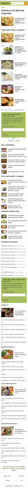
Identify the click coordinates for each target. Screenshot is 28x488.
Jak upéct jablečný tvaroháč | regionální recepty (13, 403)
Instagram (17, 140)
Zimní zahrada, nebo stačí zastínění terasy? (12, 334)
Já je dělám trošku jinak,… (7, 272)
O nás (16, 466)
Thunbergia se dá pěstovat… (8, 245)
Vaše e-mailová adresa (8, 126)
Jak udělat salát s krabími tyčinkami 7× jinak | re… (14, 448)
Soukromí (18, 468)
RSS (21, 480)
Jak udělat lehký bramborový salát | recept (20, 101)
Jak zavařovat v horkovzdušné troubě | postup (13, 380)
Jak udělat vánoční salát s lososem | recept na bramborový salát (20, 21)
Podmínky (12, 468)
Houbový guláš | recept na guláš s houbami (12, 377)
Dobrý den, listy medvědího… (8, 255)
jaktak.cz (5, 466)
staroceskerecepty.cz (9, 383)
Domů (2, 7)
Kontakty (11, 466)
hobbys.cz (4, 305)
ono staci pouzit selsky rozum (9, 249)
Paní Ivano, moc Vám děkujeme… (9, 267)
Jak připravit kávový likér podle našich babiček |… (14, 415)
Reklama (21, 466)
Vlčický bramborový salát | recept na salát (12, 366)
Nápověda (5, 468)
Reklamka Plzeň (19, 486)
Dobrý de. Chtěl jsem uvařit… (8, 261)
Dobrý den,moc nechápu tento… (9, 252)
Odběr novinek (7, 476)
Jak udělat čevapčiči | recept (16, 171)
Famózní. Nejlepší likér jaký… (8, 258)
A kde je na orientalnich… (7, 275)
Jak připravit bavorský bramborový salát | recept (20, 89)
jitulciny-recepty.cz (8, 347)
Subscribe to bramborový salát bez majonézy (13, 110)
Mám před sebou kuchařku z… (9, 264)
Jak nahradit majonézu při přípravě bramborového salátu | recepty (21, 76)
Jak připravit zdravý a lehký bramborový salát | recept (21, 64)
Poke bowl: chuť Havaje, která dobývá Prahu (21, 354)
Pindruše (3, 374)
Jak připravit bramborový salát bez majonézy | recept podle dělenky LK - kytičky (21, 49)
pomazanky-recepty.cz (9, 423)
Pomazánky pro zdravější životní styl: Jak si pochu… (20, 431)
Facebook (10, 140)
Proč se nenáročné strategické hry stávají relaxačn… (20, 312)
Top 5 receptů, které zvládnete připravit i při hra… (20, 391)
